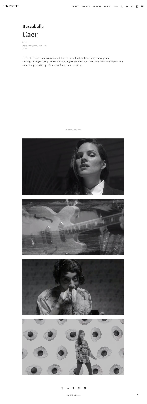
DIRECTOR (85, 6)
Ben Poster (11, 6)
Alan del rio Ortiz (62, 57)
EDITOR (107, 6)
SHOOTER (97, 6)
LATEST (75, 6)
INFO (116, 6)
